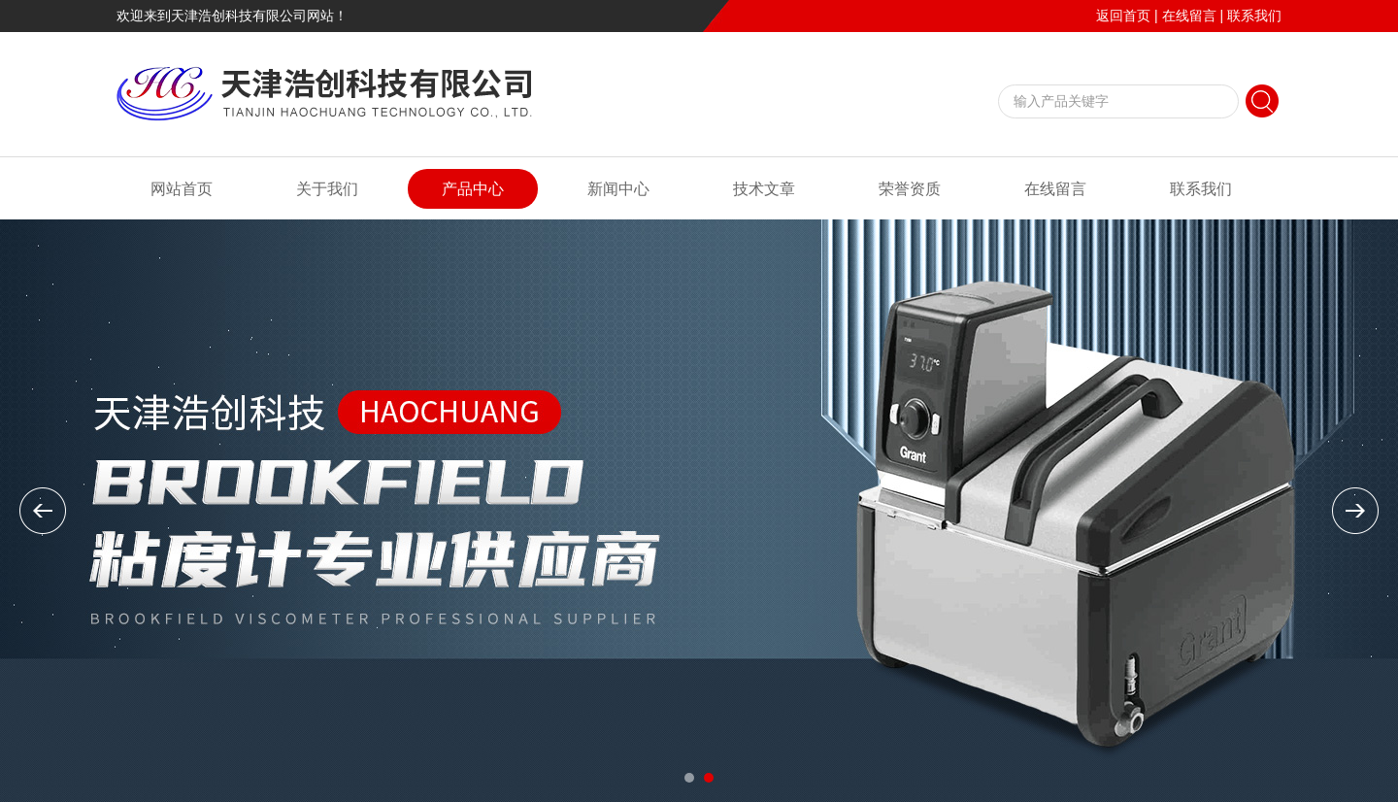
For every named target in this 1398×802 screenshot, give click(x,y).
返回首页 (1123, 15)
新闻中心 (618, 189)
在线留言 (1189, 15)
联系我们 (1254, 15)
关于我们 (327, 189)
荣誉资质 (910, 189)
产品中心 (473, 189)
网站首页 (181, 189)
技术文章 (764, 189)
